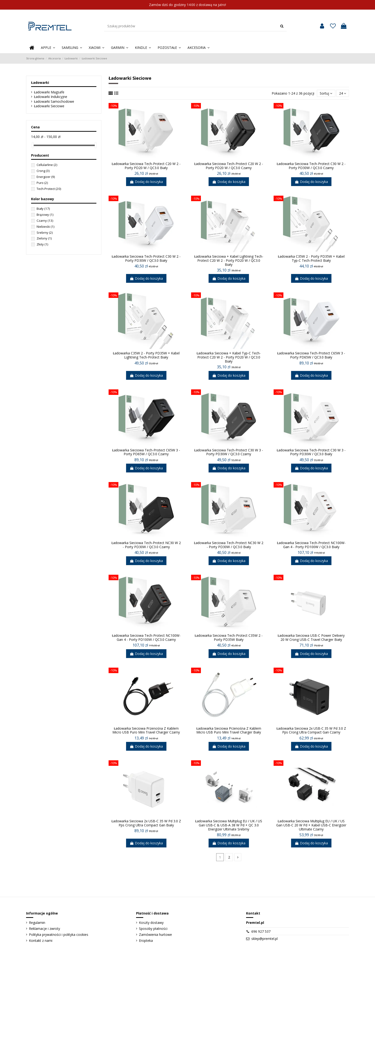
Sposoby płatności (153, 928)
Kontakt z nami (40, 940)
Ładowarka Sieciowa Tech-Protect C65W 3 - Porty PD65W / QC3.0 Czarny (146, 452)
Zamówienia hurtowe (155, 934)
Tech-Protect (49, 189)
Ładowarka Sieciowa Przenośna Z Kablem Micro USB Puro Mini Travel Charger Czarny (146, 730)
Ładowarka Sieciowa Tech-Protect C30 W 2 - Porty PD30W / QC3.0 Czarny (311, 165)
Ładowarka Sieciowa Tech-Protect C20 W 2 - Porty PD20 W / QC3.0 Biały (146, 165)
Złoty (42, 244)
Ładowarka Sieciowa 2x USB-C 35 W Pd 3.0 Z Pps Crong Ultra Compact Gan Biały (146, 823)
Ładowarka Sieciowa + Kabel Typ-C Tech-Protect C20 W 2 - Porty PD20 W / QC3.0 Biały (229, 357)
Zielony (44, 238)
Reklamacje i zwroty (44, 928)
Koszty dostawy (151, 922)
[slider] (33, 145)
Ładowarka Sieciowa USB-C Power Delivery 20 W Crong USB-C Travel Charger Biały (311, 637)
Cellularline (47, 165)
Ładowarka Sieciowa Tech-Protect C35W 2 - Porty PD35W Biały (229, 637)
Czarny (45, 220)
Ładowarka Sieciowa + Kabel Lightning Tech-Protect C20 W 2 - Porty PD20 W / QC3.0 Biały (228, 260)
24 (342, 93)
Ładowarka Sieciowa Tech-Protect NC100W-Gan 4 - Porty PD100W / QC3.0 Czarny (146, 637)
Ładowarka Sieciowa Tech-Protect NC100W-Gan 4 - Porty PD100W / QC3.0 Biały (311, 544)
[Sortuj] (326, 93)
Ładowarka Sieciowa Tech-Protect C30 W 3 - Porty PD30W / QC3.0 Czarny (228, 452)
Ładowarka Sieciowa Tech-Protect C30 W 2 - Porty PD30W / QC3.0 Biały (146, 258)
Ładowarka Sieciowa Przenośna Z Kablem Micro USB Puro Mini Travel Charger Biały (228, 730)
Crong (43, 171)
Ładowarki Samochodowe (54, 101)
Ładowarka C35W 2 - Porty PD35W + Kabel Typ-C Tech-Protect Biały (311, 258)
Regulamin (37, 922)
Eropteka (146, 940)
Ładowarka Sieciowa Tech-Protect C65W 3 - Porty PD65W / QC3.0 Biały (311, 355)
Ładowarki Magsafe (49, 92)
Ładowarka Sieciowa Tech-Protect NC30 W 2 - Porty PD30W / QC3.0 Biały (228, 544)
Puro (42, 183)
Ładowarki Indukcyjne (50, 96)
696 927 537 (260, 931)
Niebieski (45, 226)
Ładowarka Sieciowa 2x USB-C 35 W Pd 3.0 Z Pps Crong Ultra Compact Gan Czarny (311, 730)
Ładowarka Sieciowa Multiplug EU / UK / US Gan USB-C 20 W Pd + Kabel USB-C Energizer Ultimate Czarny (311, 825)
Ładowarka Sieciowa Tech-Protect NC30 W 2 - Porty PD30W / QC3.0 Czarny (146, 544)
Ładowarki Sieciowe (49, 106)
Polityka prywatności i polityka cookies (58, 934)
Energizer (46, 177)
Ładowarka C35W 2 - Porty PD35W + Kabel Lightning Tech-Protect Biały (146, 355)
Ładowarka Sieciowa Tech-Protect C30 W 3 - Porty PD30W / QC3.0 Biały (311, 452)
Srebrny (45, 232)
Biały (43, 208)
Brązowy (45, 214)
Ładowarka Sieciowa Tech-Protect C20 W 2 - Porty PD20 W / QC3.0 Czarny (228, 165)
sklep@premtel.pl (264, 938)
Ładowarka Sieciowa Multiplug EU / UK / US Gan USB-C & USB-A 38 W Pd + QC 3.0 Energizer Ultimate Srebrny (228, 825)
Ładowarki (40, 82)
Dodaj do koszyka (146, 181)
